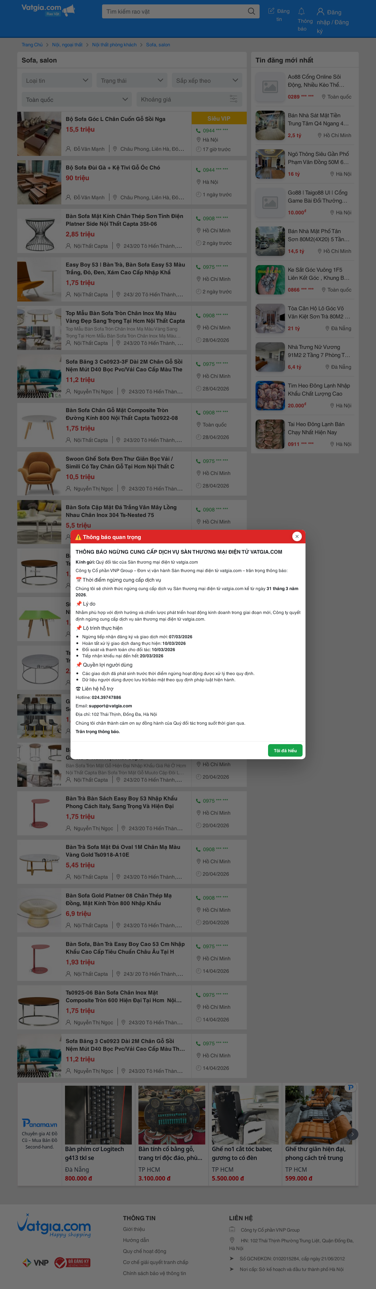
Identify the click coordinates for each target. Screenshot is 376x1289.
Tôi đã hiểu (285, 750)
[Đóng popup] (297, 536)
